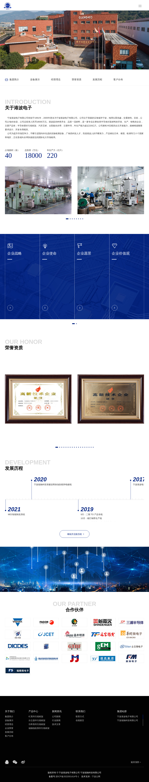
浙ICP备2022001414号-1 (67, 776)
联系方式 (80, 716)
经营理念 (56, 79)
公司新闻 (56, 716)
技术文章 (56, 724)
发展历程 (97, 79)
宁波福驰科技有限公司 (127, 720)
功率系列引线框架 (37, 724)
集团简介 (14, 79)
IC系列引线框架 (36, 716)
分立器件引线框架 (37, 720)
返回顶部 (136, 762)
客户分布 (118, 79)
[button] (67, 218)
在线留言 (80, 720)
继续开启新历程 (75, 534)
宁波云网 (96, 776)
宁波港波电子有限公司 (127, 716)
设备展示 (35, 79)
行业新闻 (56, 720)
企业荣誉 (9, 728)
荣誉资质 (76, 79)
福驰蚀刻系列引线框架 (39, 728)
